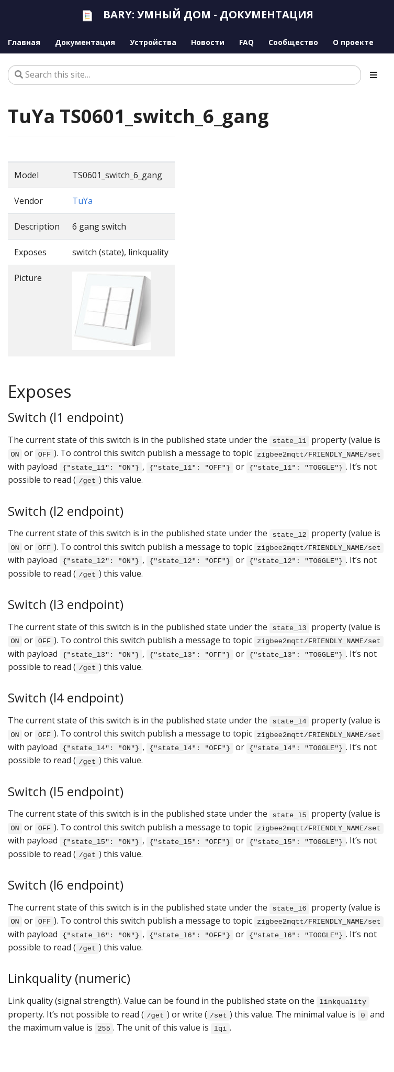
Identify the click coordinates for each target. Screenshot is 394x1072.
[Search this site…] (184, 75)
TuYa (82, 201)
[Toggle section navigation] (373, 75)
